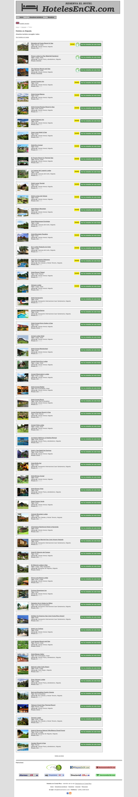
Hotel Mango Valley (37, 654)
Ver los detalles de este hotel (91, 44)
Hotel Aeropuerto (37, 298)
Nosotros (51, 17)
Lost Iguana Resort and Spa (40, 641)
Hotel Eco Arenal (37, 145)
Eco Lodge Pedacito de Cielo (41, 247)
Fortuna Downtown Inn (39, 590)
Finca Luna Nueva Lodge (39, 578)
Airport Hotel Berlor (38, 310)
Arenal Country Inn (37, 81)
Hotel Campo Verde (37, 501)
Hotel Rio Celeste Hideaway (40, 259)
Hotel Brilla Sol (36, 463)
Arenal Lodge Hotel (37, 336)
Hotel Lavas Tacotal (38, 183)
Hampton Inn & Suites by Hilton (42, 603)
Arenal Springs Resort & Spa (41, 412)
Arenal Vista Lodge (37, 425)
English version (24, 23)
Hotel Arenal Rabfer (38, 387)
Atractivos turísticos (36, 17)
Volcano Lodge (36, 285)
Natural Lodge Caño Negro (40, 667)
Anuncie (77, 786)
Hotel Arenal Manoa (38, 94)
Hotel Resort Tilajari (38, 272)
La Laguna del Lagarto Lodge (41, 170)
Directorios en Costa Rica (83, 783)
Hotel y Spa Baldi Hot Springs (41, 450)
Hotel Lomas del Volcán (39, 196)
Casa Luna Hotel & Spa (39, 132)
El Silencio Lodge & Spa (39, 565)
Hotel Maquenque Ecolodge (40, 221)
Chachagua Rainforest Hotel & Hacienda (45, 527)
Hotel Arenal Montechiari (39, 349)
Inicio (21, 17)
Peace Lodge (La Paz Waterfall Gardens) (44, 56)
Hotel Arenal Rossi (37, 399)
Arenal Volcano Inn (37, 119)
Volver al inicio (59, 756)
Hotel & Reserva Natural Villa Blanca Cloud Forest (48, 730)
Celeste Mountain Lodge (39, 514)
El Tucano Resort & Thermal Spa (42, 158)
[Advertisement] (113, 59)
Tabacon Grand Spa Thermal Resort (43, 705)
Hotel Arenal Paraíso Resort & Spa (42, 107)
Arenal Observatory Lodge (40, 374)
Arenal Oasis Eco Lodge (39, 361)
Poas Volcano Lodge (38, 679)
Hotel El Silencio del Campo (40, 552)
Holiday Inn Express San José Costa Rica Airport (47, 616)
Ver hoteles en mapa (22, 37)
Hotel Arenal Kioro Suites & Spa (42, 323)
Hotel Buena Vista (37, 488)
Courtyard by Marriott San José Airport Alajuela (47, 539)
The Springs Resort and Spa (40, 69)
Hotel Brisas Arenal (37, 476)
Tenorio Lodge (36, 718)
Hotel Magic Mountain (38, 209)
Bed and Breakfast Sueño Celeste (42, 692)
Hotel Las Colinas (37, 628)
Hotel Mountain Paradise (39, 234)
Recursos (85, 786)
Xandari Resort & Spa (38, 743)
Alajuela (23, 27)
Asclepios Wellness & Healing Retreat (44, 438)
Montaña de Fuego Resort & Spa (42, 43)
